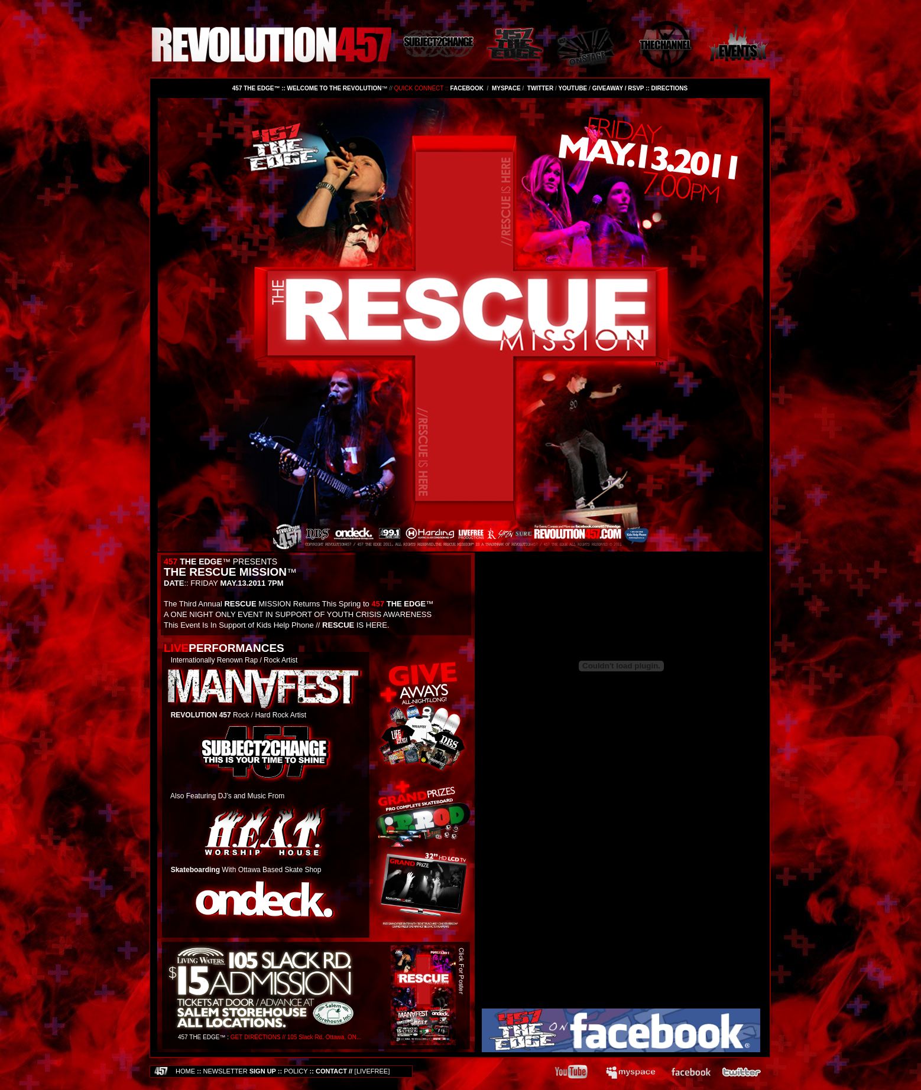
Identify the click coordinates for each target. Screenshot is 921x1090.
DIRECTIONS (669, 88)
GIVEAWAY (607, 88)
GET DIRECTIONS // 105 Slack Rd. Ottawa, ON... (296, 1037)
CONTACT (331, 1071)
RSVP (636, 88)
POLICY (295, 1071)
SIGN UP (239, 1071)
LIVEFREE (372, 1071)
